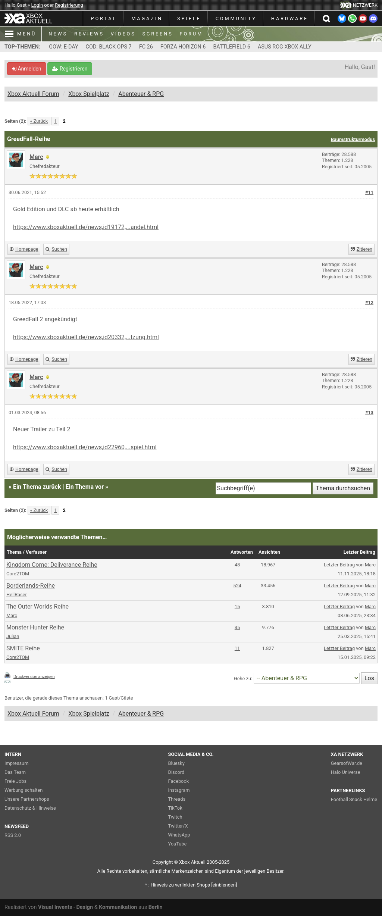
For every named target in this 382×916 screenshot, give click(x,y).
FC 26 (146, 47)
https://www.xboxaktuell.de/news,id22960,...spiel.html (85, 447)
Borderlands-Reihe (30, 585)
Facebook (178, 781)
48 (237, 565)
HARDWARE (289, 18)
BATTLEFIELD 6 (231, 47)
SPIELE (189, 18)
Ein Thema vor (84, 486)
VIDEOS (123, 34)
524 (237, 585)
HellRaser (16, 594)
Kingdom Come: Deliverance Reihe (51, 564)
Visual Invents (55, 907)
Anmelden (26, 69)
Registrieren (69, 69)
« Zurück (39, 121)
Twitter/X (178, 826)
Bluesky (176, 763)
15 (237, 606)
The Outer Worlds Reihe (37, 606)
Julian (12, 636)
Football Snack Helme (354, 799)
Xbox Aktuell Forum (33, 93)
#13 (369, 412)
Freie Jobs (15, 781)
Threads (176, 799)
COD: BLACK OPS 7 (109, 47)
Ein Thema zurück (37, 486)
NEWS (58, 34)
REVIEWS (89, 34)
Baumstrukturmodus (353, 139)
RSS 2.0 (12, 835)
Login (37, 5)
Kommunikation (118, 907)
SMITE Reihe (23, 648)
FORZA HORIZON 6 (183, 47)
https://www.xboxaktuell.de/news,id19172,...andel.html (86, 227)
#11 (369, 192)
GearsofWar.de (346, 763)
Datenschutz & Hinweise (30, 808)
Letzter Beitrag (339, 565)
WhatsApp (179, 835)
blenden (224, 885)
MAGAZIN (147, 18)
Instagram (179, 790)
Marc (370, 565)
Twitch (175, 817)
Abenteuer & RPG (141, 93)
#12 (369, 302)
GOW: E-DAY (63, 47)
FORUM (191, 34)
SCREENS (158, 34)
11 (237, 648)
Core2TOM (17, 573)
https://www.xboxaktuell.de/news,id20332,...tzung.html (86, 337)
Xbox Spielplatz (88, 93)
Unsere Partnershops (26, 799)
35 (237, 627)
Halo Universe (345, 772)
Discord (176, 772)
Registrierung (69, 5)
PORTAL (104, 18)
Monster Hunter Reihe (35, 627)
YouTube (177, 844)
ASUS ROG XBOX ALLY (284, 47)
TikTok (175, 808)
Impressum (16, 763)
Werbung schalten (23, 790)
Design (84, 907)
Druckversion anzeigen (34, 676)
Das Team (15, 772)
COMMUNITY (236, 18)
